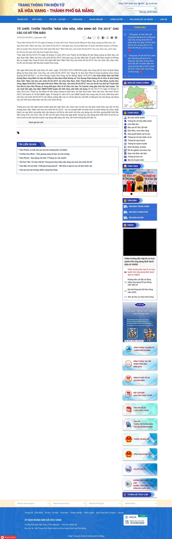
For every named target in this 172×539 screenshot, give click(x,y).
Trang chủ (22, 19)
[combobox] (32, 503)
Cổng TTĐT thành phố (127, 3)
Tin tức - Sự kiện (57, 19)
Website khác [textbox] (130, 503)
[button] (124, 182)
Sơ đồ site (151, 3)
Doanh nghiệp (96, 19)
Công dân (77, 19)
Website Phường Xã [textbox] (96, 503)
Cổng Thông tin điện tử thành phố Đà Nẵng (86, 536)
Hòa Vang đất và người (141, 19)
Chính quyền (116, 19)
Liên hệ (163, 19)
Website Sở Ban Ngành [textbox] (26, 503)
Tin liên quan (27, 144)
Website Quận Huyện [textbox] (61, 503)
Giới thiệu (37, 19)
